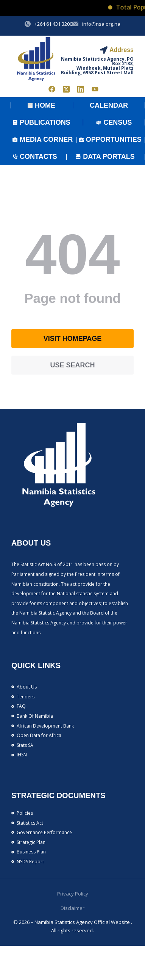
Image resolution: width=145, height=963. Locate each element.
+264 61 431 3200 (53, 23)
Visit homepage (73, 338)
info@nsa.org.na (101, 23)
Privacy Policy (72, 893)
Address (121, 50)
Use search (72, 365)
